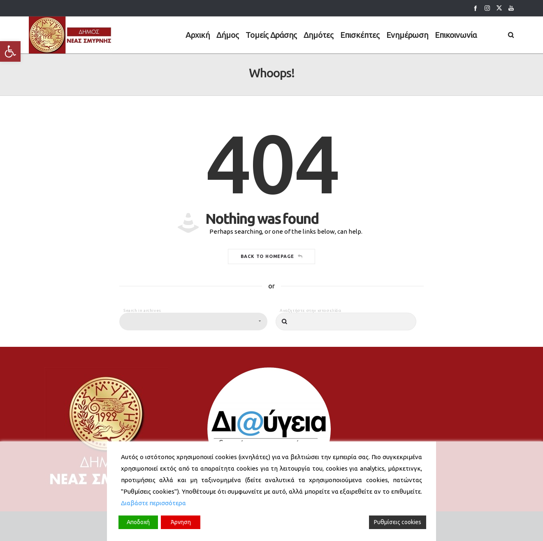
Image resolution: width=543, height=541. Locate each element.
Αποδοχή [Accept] (138, 522)
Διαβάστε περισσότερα (153, 502)
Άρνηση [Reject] (181, 522)
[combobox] (193, 338)
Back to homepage (272, 272)
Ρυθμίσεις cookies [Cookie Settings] (397, 522)
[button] (10, 51)
